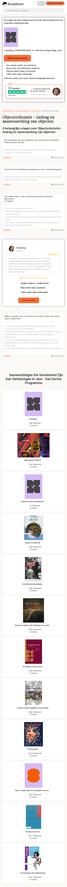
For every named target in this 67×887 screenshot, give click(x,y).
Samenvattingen (22, 111)
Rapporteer (7, 157)
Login (41, 3)
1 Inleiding (35, 111)
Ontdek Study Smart (55, 3)
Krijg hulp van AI (58, 157)
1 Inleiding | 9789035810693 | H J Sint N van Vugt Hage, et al (32, 50)
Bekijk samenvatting (17, 58)
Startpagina (7, 111)
